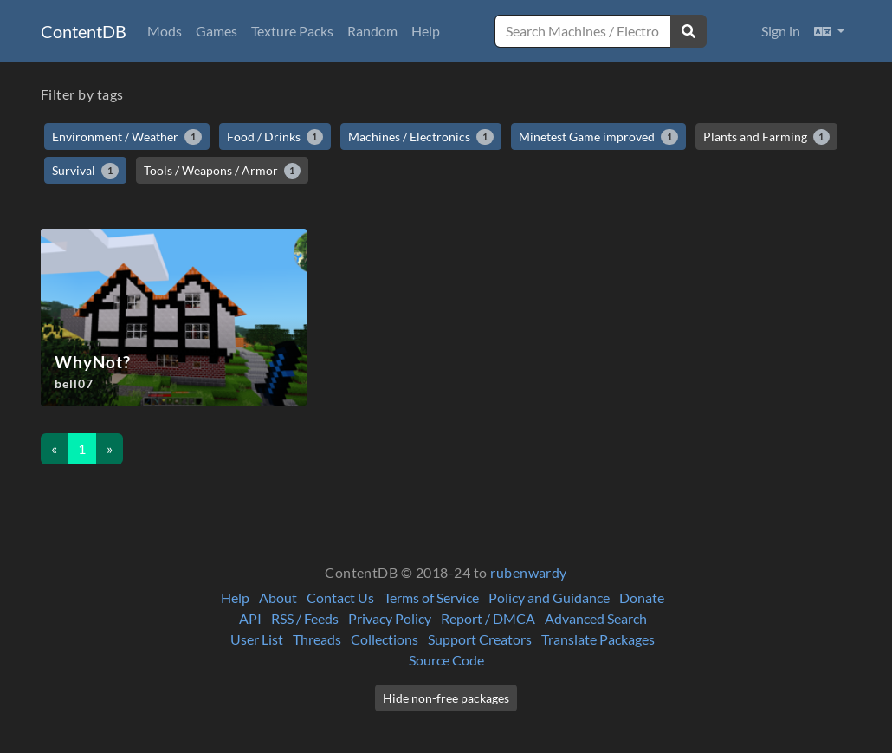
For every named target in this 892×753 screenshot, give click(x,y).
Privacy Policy (389, 618)
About (278, 597)
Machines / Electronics (421, 137)
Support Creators (480, 639)
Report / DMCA (488, 618)
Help (425, 31)
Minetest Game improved (598, 137)
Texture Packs (292, 31)
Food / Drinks (275, 137)
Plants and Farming (767, 137)
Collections (384, 639)
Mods (164, 31)
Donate (641, 597)
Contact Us (340, 597)
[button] (829, 31)
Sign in (780, 31)
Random (372, 31)
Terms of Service (431, 597)
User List (256, 639)
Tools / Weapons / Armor (222, 171)
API (250, 618)
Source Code (446, 660)
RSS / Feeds (305, 618)
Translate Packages (598, 639)
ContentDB (83, 31)
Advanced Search (596, 618)
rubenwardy (528, 572)
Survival (85, 171)
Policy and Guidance (549, 597)
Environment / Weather (127, 137)
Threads (317, 639)
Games (216, 31)
